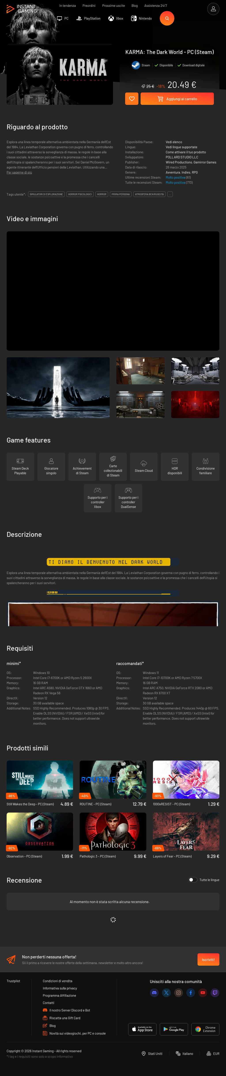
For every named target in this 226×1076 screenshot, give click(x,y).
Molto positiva (176, 177)
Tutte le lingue (203, 879)
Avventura (173, 172)
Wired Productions (179, 162)
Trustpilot (13, 981)
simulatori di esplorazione (46, 194)
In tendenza (67, 5)
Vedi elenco (174, 142)
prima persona (121, 194)
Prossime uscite (113, 5)
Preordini (89, 5)
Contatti (48, 1003)
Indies (186, 172)
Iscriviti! (208, 959)
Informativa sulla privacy (60, 988)
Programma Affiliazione (59, 995)
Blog (135, 5)
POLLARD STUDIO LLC (182, 157)
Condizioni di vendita (57, 981)
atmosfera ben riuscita (149, 194)
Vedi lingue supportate (181, 147)
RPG (195, 172)
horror (101, 194)
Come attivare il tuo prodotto (186, 152)
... (170, 194)
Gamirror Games (205, 162)
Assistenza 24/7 (155, 5)
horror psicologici (80, 194)
